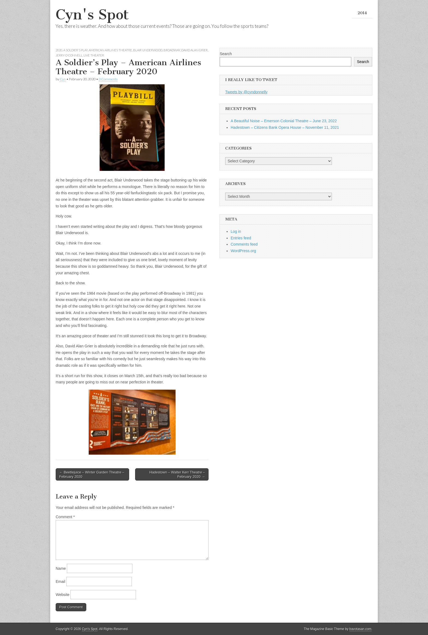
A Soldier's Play (75, 50)
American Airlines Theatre (110, 50)
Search (226, 54)
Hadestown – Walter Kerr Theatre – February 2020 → (177, 474)
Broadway (172, 50)
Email (60, 581)
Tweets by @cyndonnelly (246, 92)
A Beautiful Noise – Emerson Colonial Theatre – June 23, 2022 (284, 121)
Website (62, 594)
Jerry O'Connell (69, 55)
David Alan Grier (194, 50)
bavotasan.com (360, 629)
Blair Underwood (147, 50)
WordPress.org (243, 251)
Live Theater (94, 55)
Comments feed (244, 244)
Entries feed (241, 238)
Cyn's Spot (92, 14)
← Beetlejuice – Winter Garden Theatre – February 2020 (91, 474)
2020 (59, 50)
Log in (236, 231)
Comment (65, 517)
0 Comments (108, 79)
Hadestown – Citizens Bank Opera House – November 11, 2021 (285, 127)
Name (61, 568)
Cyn (63, 79)
